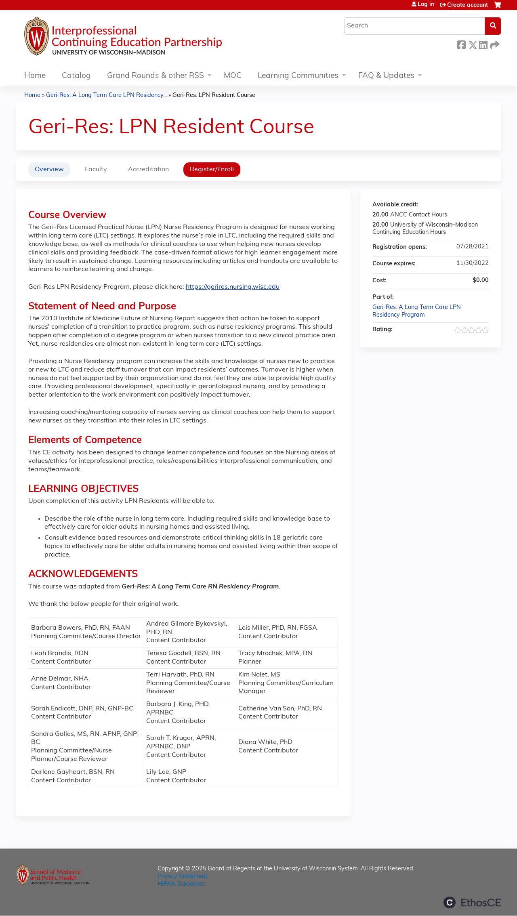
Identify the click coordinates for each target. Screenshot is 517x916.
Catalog (76, 76)
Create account (467, 5)
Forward (494, 44)
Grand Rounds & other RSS (155, 76)
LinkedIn (483, 44)
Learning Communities (298, 76)
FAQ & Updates (386, 76)
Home (35, 76)
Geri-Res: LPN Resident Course (213, 95)
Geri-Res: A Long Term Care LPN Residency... (106, 95)
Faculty (96, 169)
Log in (426, 5)
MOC (233, 76)
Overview (49, 169)
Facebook (461, 44)
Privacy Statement (182, 877)
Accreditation (148, 169)
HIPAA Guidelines (181, 884)
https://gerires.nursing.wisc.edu (233, 287)
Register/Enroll (212, 169)
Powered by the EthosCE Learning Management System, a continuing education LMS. (472, 902)
